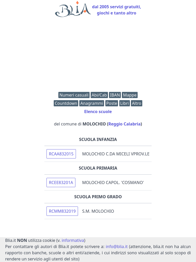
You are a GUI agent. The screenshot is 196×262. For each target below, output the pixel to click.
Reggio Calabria (124, 124)
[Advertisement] (98, 56)
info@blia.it (117, 246)
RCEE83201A (61, 182)
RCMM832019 (62, 211)
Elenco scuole (98, 111)
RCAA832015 (61, 154)
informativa (73, 240)
